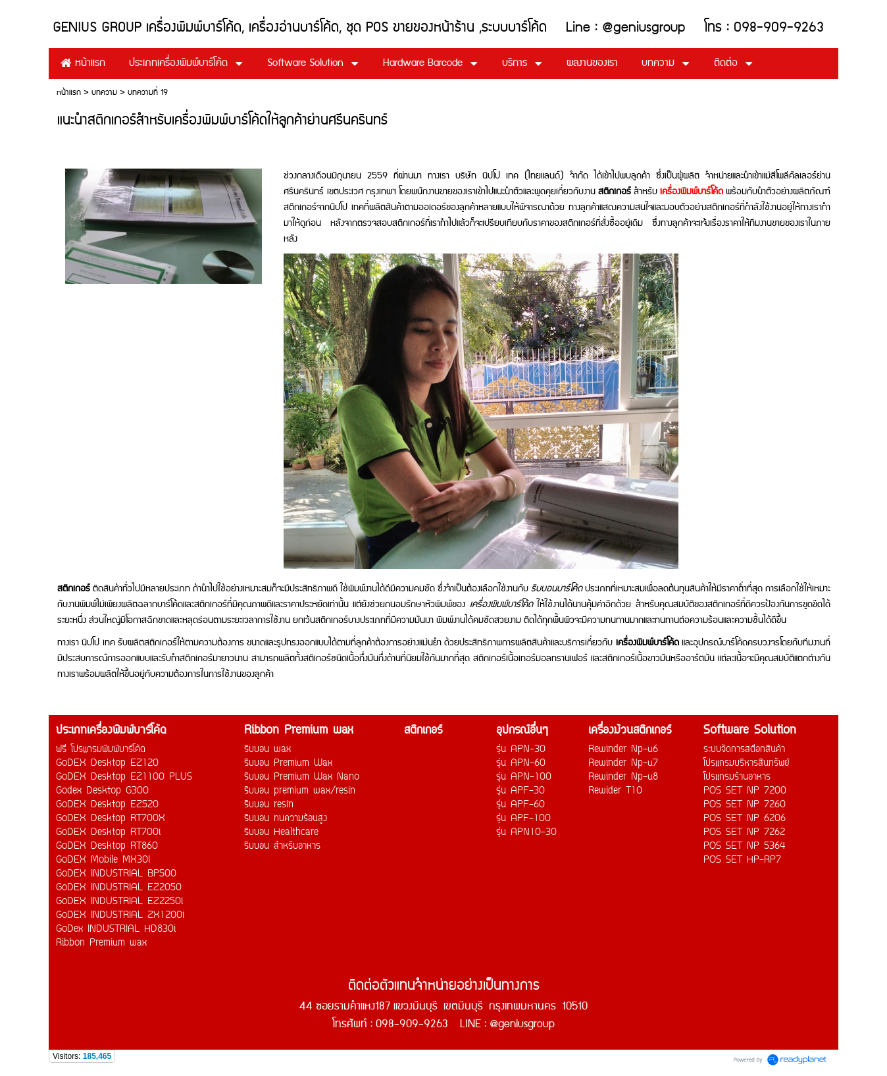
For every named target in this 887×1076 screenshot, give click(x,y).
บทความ (104, 92)
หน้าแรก (69, 92)
